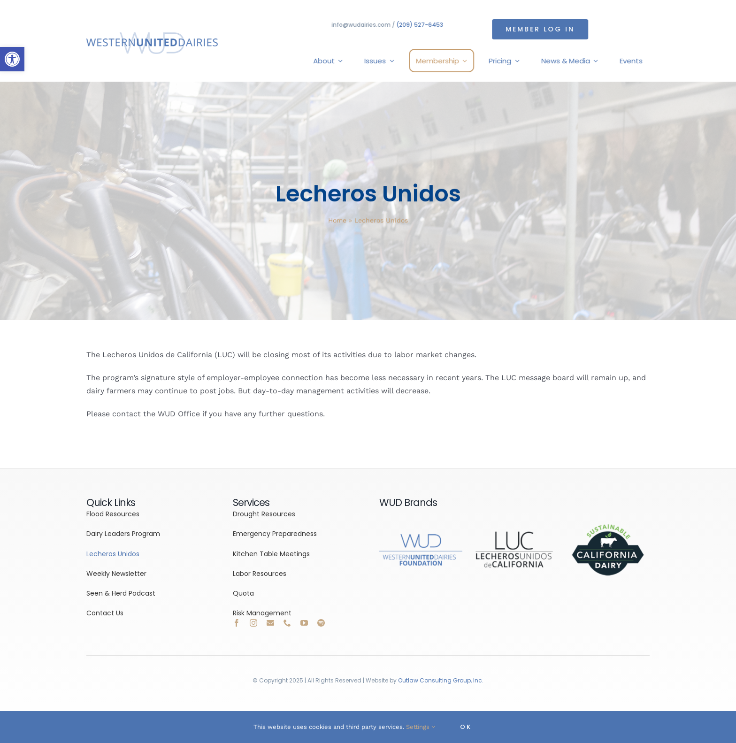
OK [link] (466, 726)
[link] (12, 59)
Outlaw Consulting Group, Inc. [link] (440, 680)
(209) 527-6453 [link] (420, 25)
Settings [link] (420, 726)
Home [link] (337, 221)
